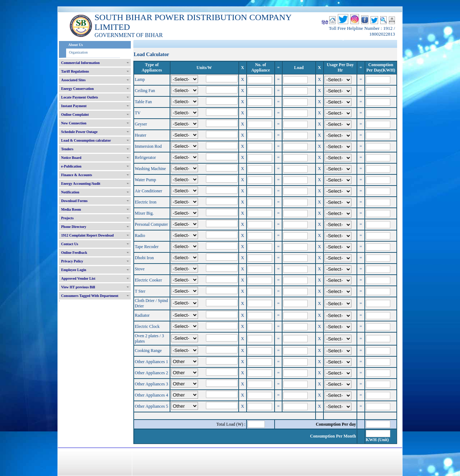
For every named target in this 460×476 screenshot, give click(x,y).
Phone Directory (73, 227)
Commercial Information (80, 63)
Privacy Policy (72, 261)
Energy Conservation (77, 89)
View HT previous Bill (78, 287)
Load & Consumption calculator (86, 140)
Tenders (67, 149)
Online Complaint (75, 114)
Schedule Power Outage (79, 132)
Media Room (71, 209)
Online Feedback (74, 253)
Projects (67, 218)
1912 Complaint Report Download (87, 235)
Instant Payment (74, 106)
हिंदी (325, 22)
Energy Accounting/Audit (80, 184)
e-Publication (71, 166)
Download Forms (74, 201)
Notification (70, 192)
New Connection (73, 123)
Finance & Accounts (76, 175)
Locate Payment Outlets (79, 97)
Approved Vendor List (78, 278)
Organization (78, 52)
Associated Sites (73, 80)
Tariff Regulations (75, 71)
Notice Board (71, 158)
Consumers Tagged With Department (89, 296)
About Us (75, 45)
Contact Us (69, 244)
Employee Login (73, 270)
